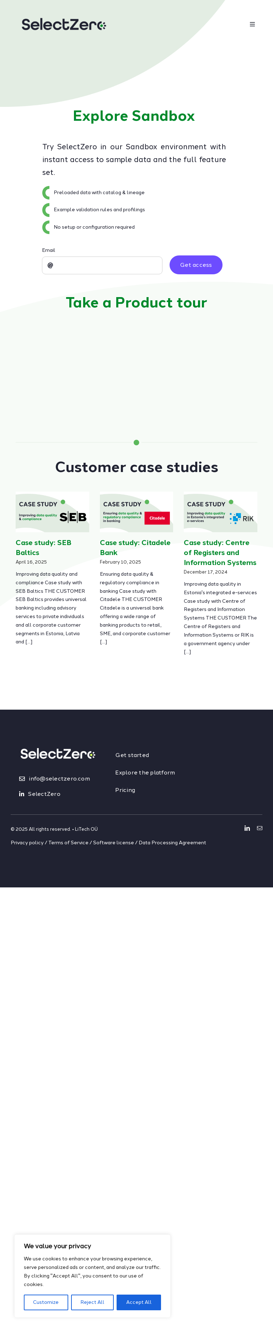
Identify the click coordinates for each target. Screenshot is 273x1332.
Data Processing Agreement (172, 843)
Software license (113, 843)
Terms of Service (68, 843)
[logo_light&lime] (58, 740)
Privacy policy (27, 843)
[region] (92, 1276)
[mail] (259, 828)
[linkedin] (247, 828)
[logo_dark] (64, 9)
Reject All (92, 1302)
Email (48, 250)
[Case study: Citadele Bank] (136, 512)
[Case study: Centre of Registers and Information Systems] (220, 512)
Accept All (139, 1302)
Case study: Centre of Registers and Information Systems (220, 552)
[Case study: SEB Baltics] (52, 512)
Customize (46, 1302)
